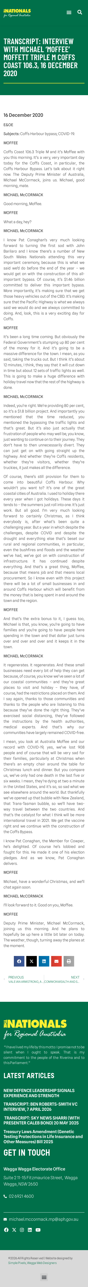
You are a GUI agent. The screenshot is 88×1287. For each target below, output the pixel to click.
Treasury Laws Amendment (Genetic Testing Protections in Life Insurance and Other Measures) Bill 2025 (43, 1136)
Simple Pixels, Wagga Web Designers (32, 1263)
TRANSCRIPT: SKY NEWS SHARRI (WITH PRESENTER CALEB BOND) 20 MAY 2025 (42, 1120)
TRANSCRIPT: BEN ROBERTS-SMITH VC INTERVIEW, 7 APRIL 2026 (40, 1107)
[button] (69, 12)
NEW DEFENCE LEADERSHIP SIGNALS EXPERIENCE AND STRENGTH (39, 1093)
